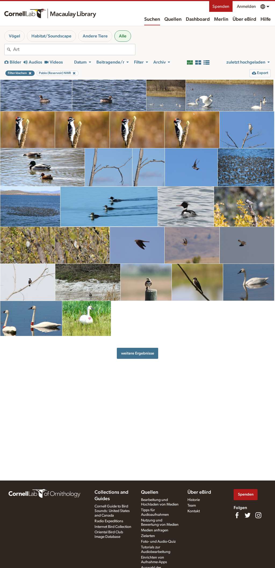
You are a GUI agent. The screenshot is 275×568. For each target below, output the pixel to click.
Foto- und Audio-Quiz (158, 542)
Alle (122, 36)
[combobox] (74, 49)
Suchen (152, 19)
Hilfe (265, 19)
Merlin (221, 19)
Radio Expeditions (109, 521)
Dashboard (198, 19)
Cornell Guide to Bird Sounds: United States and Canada (112, 510)
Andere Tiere (95, 36)
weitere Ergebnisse (137, 353)
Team (191, 505)
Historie (193, 500)
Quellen (173, 19)
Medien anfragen (154, 530)
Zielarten (148, 536)
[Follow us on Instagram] (258, 515)
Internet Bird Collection (113, 527)
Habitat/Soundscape (51, 36)
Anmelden (246, 6)
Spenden (220, 6)
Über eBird (244, 19)
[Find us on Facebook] (237, 515)
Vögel (14, 36)
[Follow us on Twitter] (247, 515)
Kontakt (193, 511)
